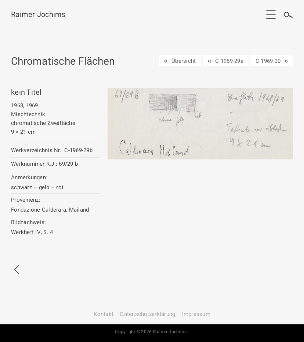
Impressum (196, 314)
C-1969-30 (268, 61)
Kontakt (103, 314)
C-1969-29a (229, 61)
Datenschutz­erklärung (147, 314)
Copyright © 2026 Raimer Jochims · (152, 331)
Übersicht (183, 61)
